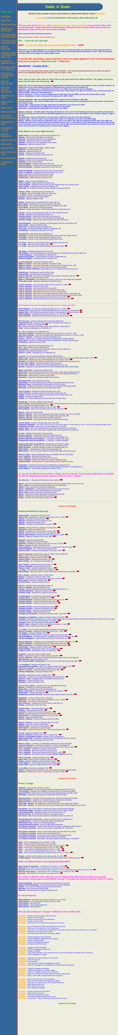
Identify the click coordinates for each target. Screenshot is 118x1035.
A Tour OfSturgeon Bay (6, 135)
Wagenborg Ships (8, 112)
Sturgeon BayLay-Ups (6, 129)
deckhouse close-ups (60, 25)
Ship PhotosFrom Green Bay (8, 117)
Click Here (100, 14)
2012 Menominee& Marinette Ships (8, 35)
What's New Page (8, 24)
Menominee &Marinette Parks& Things (7, 75)
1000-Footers (6, 144)
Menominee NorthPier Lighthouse (8, 68)
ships (43, 25)
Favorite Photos (7, 148)
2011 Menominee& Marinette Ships (8, 42)
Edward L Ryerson (8, 140)
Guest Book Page (8, 158)
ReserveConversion (5, 48)
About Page (6, 20)
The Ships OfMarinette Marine (8, 62)
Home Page (6, 16)
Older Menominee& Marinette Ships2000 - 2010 (8, 55)
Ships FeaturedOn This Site (7, 29)
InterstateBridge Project (7, 82)
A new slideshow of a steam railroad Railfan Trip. (51, 45)
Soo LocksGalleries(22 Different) (6, 89)
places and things (79, 25)
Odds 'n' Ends (7, 108)
